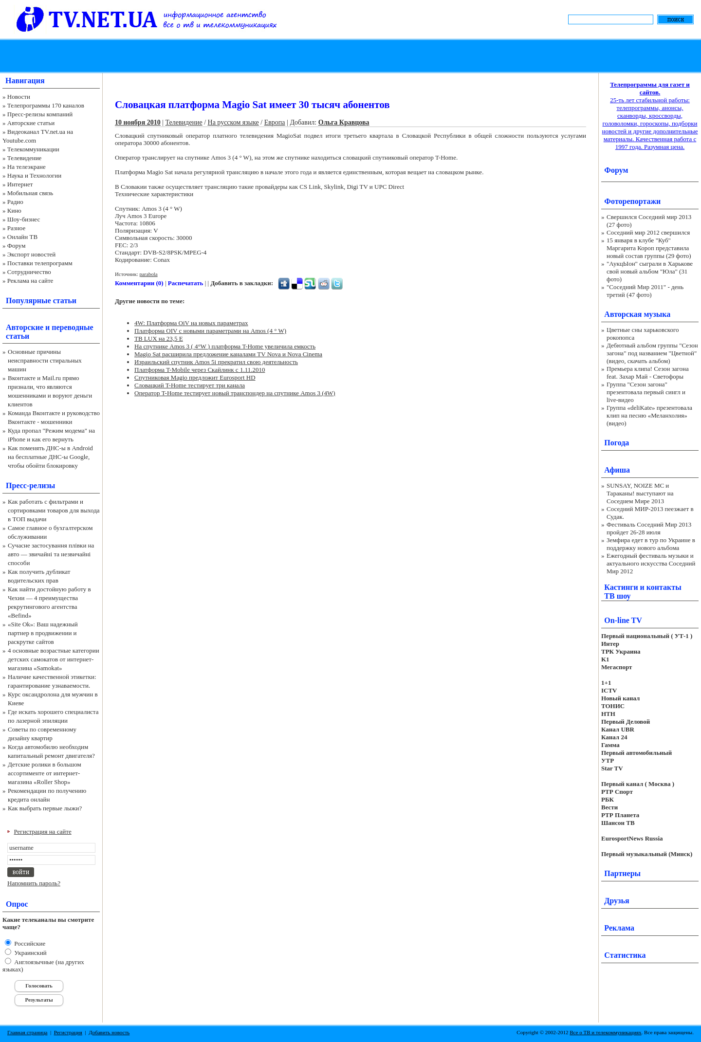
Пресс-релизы (30, 485)
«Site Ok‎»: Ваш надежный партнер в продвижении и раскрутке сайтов (43, 633)
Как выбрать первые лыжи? (45, 808)
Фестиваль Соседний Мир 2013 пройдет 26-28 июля (649, 528)
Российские (29, 943)
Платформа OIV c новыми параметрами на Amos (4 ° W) (210, 330)
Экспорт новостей (31, 254)
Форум (16, 245)
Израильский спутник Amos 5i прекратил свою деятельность (216, 362)
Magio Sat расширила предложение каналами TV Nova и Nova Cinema (228, 354)
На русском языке (233, 122)
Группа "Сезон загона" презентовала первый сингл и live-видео (646, 392)
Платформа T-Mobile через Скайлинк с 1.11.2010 (199, 369)
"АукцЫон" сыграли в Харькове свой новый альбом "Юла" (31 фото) (650, 271)
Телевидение (24, 158)
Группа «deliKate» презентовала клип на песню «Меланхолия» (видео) (649, 415)
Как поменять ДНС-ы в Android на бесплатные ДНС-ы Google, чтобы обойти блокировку (50, 456)
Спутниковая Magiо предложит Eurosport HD (195, 377)
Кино (14, 210)
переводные (72, 327)
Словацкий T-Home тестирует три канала (189, 385)
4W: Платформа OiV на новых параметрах (191, 323)
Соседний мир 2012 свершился (648, 232)
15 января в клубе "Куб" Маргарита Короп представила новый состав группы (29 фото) (649, 248)
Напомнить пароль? (33, 883)
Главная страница (27, 1032)
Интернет (20, 184)
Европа (274, 122)
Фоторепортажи (632, 201)
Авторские (24, 327)
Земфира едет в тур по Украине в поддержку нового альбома (651, 543)
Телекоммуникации (33, 149)
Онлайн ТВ (22, 236)
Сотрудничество (29, 271)
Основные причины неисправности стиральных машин (45, 360)
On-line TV (623, 620)
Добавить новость (109, 1032)
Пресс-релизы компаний (40, 114)
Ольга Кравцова (343, 122)
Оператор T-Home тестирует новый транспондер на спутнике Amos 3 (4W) (234, 393)
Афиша (617, 470)
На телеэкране (26, 166)
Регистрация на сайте (43, 831)
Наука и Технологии (34, 175)
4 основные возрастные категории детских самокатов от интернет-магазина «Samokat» (53, 659)
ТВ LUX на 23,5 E (158, 338)
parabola (148, 274)
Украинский (30, 952)
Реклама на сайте (30, 280)
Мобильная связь (30, 193)
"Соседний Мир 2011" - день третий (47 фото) (645, 290)
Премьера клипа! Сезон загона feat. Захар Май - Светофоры (648, 372)
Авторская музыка (637, 314)
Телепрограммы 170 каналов (45, 105)
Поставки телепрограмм (40, 263)
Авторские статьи (31, 123)
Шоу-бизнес (23, 219)
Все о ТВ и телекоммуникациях (605, 1032)
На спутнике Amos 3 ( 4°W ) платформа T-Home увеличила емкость (224, 346)
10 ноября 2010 (138, 122)
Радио (15, 201)
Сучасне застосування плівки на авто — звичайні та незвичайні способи (51, 554)
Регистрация (68, 1032)
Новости (18, 96)
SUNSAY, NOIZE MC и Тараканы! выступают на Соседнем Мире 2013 (640, 493)
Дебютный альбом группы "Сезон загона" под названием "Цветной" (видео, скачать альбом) (652, 353)
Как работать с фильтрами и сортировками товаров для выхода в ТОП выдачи (54, 510)
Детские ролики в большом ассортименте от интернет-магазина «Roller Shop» (44, 773)
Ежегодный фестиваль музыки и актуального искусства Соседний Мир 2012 (651, 563)
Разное (16, 228)
